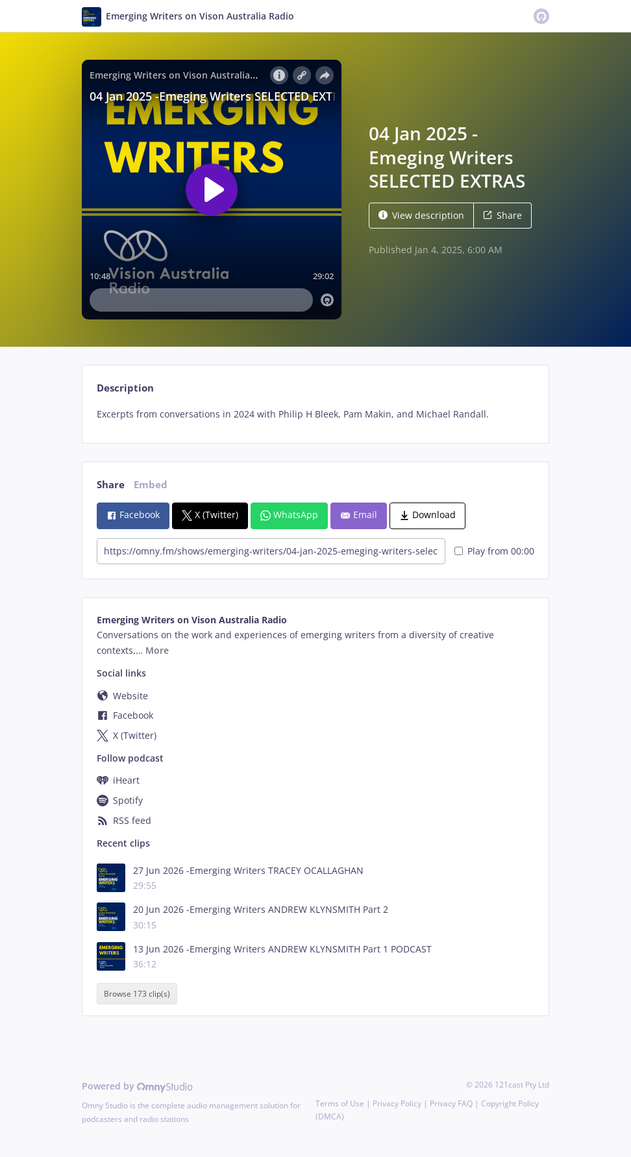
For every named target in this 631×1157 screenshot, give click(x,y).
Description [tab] (125, 388)
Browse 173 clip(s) (137, 993)
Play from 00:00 (494, 551)
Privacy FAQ (451, 1103)
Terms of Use (340, 1103)
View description (421, 215)
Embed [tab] (150, 484)
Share (502, 215)
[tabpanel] (315, 414)
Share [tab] (111, 484)
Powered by (137, 1086)
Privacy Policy (397, 1103)
